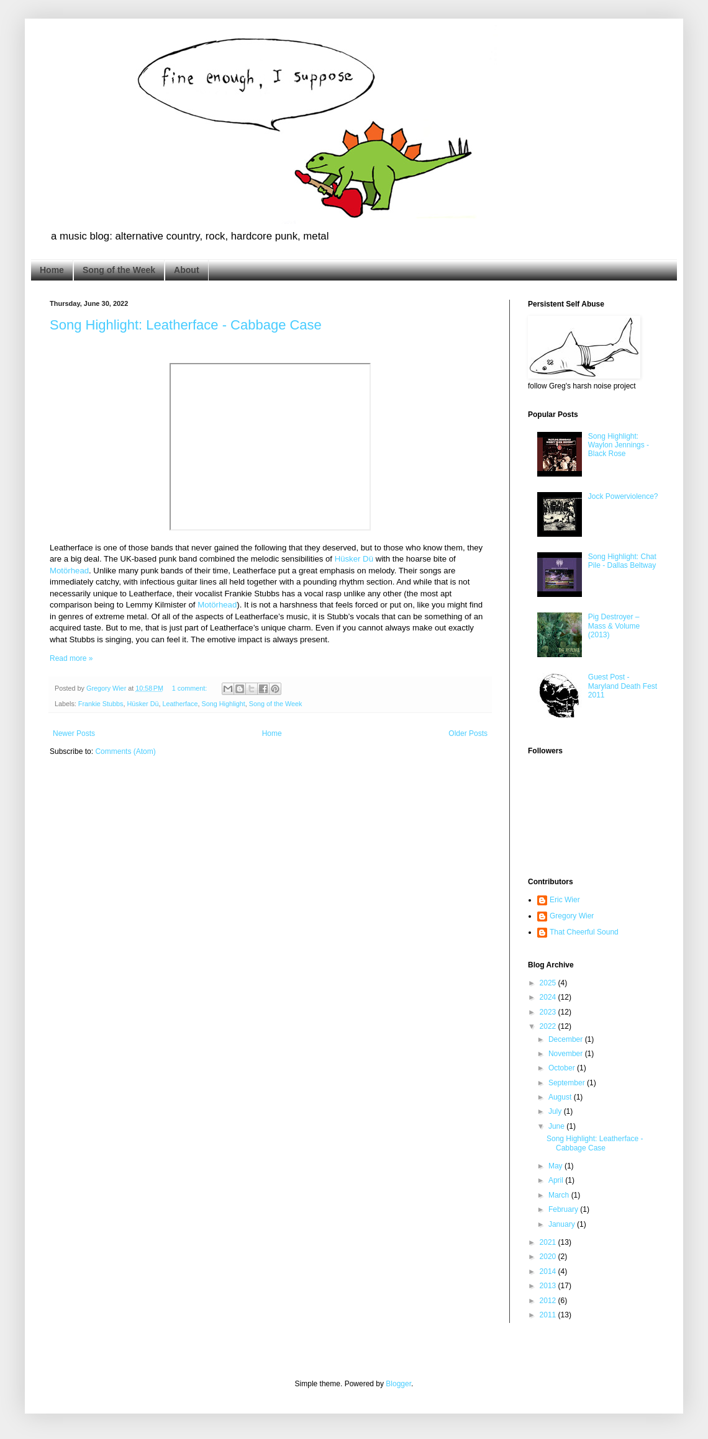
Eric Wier (565, 899)
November (566, 1053)
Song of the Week (119, 270)
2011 (549, 1315)
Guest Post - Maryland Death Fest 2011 (622, 686)
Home (52, 270)
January (562, 1224)
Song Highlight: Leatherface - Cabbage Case (186, 325)
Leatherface (179, 703)
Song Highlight (223, 703)
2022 (549, 1026)
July (556, 1111)
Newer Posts (74, 733)
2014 (549, 1271)
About (186, 270)
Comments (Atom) (125, 751)
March (559, 1195)
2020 (549, 1256)
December (566, 1039)
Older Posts (468, 733)
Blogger (398, 1383)
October (562, 1068)
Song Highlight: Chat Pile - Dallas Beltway (622, 561)
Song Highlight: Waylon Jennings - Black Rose (618, 445)
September (567, 1082)
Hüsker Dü (354, 558)
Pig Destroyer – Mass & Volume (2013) (614, 625)
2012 (549, 1300)
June (557, 1126)
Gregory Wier (572, 916)
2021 (549, 1242)
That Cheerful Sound (584, 932)
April (556, 1180)
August (561, 1097)
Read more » (71, 658)
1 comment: (190, 688)
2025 (549, 983)
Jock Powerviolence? (623, 496)
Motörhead (69, 570)
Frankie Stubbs (101, 703)
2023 (549, 1012)
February (564, 1209)
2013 (549, 1285)
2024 (549, 997)
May (556, 1166)
